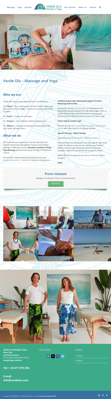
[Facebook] (58, 356)
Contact (79, 356)
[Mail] (53, 356)
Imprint (79, 360)
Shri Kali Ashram (82, 108)
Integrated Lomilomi (11, 160)
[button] (100, 7)
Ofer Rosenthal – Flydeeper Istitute (85, 138)
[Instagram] (48, 356)
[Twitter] (63, 356)
